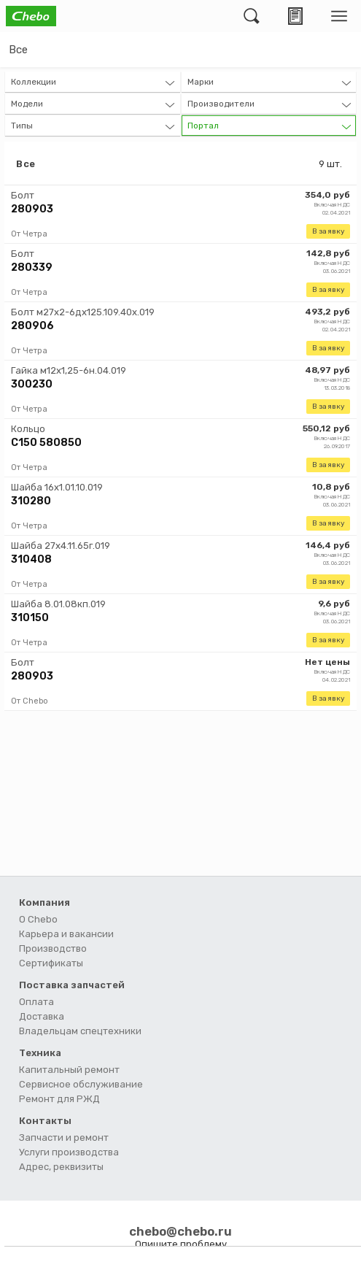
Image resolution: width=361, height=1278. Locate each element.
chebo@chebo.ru (180, 1231)
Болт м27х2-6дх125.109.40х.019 (83, 312)
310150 (30, 618)
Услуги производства (69, 1152)
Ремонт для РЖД (59, 1098)
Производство (53, 948)
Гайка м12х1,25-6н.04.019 (68, 370)
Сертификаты (51, 963)
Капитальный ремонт (69, 1069)
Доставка (41, 1016)
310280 (31, 501)
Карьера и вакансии (66, 933)
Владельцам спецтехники (80, 1030)
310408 (31, 559)
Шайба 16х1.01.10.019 (57, 487)
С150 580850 (46, 442)
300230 (32, 384)
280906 (32, 326)
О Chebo (38, 919)
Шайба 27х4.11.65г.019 (60, 545)
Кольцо (28, 428)
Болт (22, 195)
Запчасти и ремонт (64, 1137)
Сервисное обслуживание (81, 1084)
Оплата (36, 1001)
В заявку (328, 231)
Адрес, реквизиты (61, 1166)
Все (18, 49)
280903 (32, 209)
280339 (32, 267)
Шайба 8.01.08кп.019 (58, 603)
